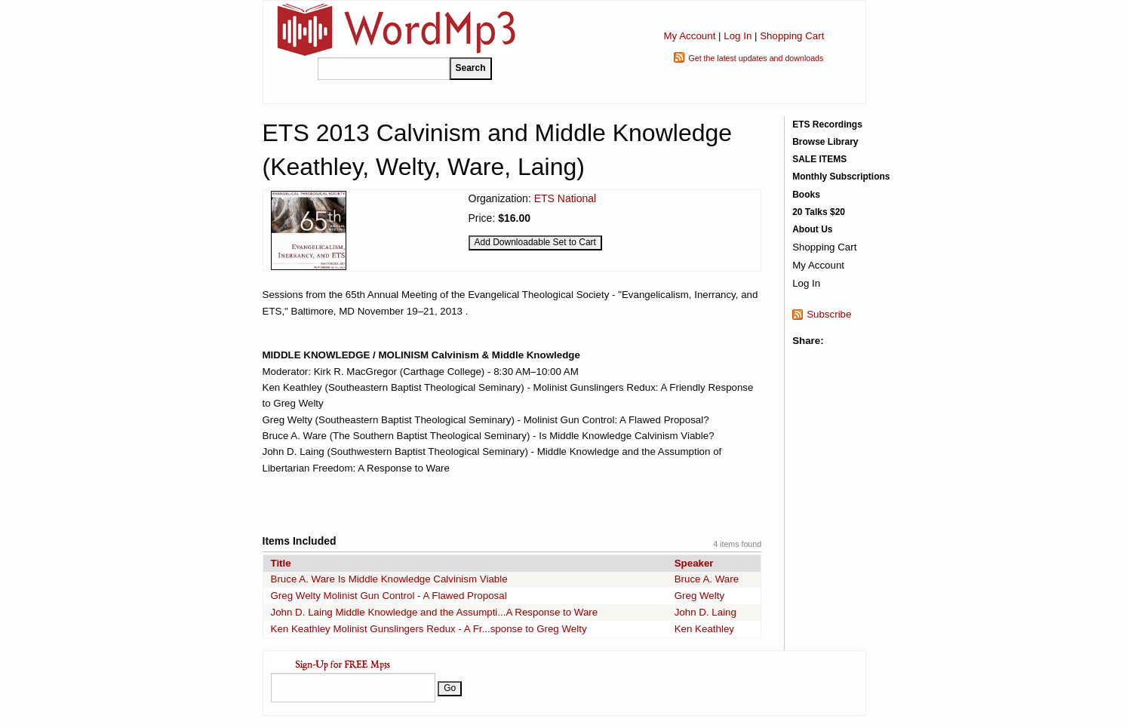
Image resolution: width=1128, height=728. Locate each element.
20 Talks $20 (818, 212)
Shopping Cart (792, 35)
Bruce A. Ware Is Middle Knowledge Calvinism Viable (389, 579)
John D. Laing (705, 612)
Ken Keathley (704, 628)
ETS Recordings (827, 124)
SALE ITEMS (819, 159)
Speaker (694, 563)
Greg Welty (699, 595)
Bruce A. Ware (707, 579)
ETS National (565, 198)
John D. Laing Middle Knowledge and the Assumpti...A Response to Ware (434, 612)
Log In (737, 35)
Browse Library (825, 142)
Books (806, 194)
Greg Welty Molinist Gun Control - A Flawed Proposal (389, 595)
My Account (689, 35)
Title (281, 563)
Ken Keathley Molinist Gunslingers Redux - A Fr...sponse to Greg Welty (429, 628)
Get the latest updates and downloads (755, 58)
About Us (812, 229)
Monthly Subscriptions (841, 176)
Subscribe (829, 314)
